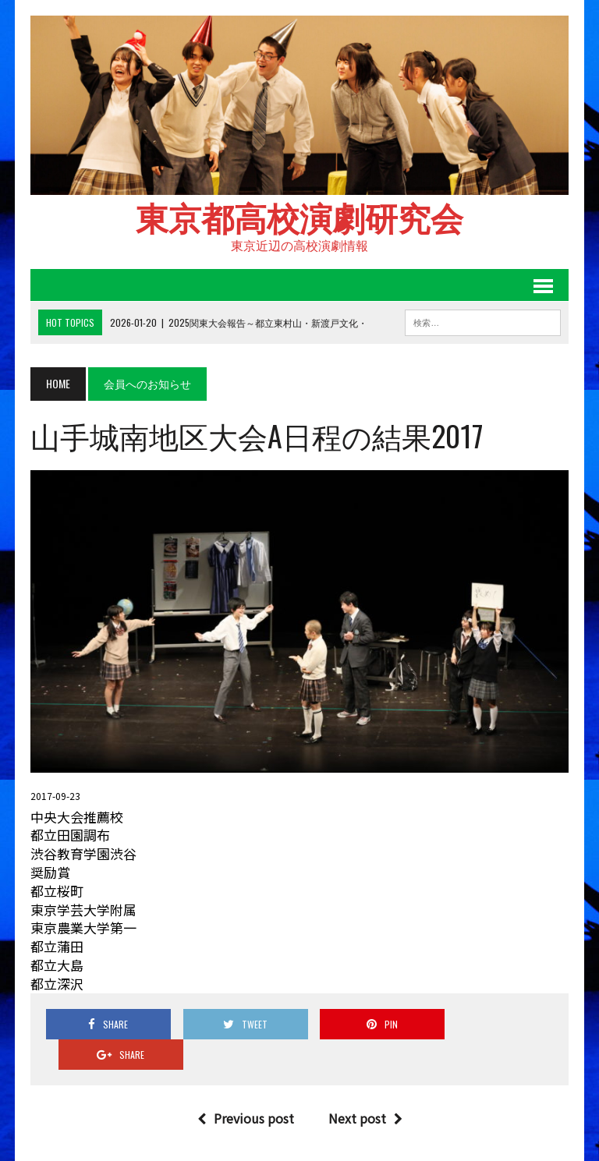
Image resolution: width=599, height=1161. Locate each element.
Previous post (245, 1088)
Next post (365, 1088)
